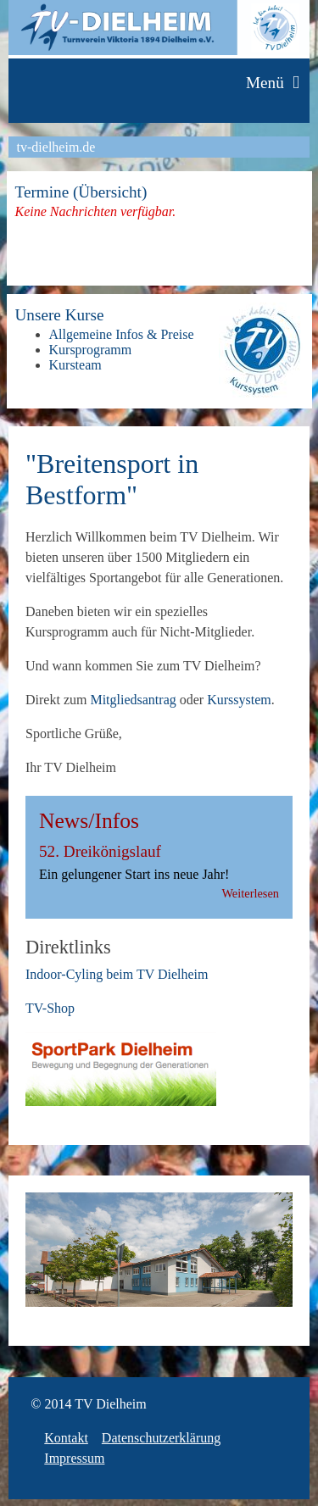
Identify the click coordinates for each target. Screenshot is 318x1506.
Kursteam (75, 365)
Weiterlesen (250, 893)
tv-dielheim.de (56, 147)
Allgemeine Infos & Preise (121, 334)
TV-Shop (50, 1008)
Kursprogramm (90, 349)
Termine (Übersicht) (81, 192)
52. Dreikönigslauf (100, 851)
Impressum (74, 1458)
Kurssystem (239, 699)
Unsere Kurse (59, 315)
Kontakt (66, 1438)
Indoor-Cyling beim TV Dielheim (117, 974)
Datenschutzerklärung (161, 1438)
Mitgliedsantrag (133, 699)
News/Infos (89, 821)
